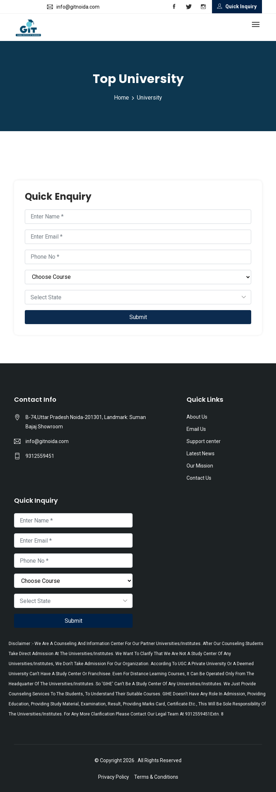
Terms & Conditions (156, 777)
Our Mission (200, 466)
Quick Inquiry (237, 6)
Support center (204, 441)
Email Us (196, 429)
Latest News (201, 453)
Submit (138, 317)
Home (121, 97)
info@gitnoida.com (47, 441)
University (149, 97)
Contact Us (199, 478)
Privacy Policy (113, 777)
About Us (197, 417)
